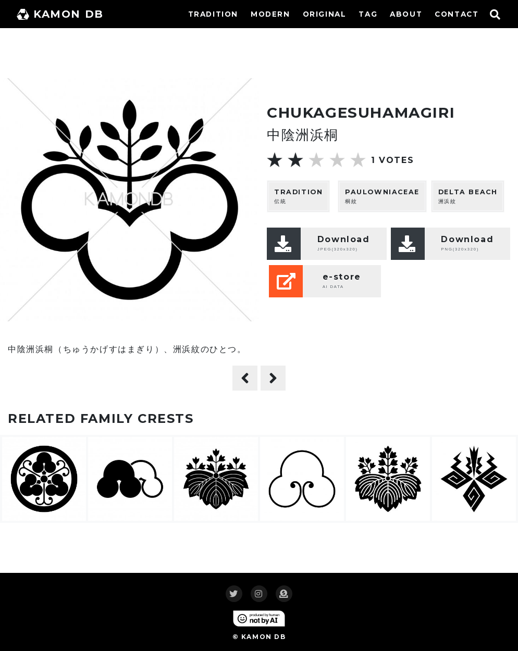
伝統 (298, 196)
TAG (368, 14)
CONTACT (456, 14)
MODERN (270, 14)
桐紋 (382, 196)
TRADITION (213, 14)
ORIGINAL (325, 14)
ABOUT (406, 14)
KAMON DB (60, 14)
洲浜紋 (468, 196)
